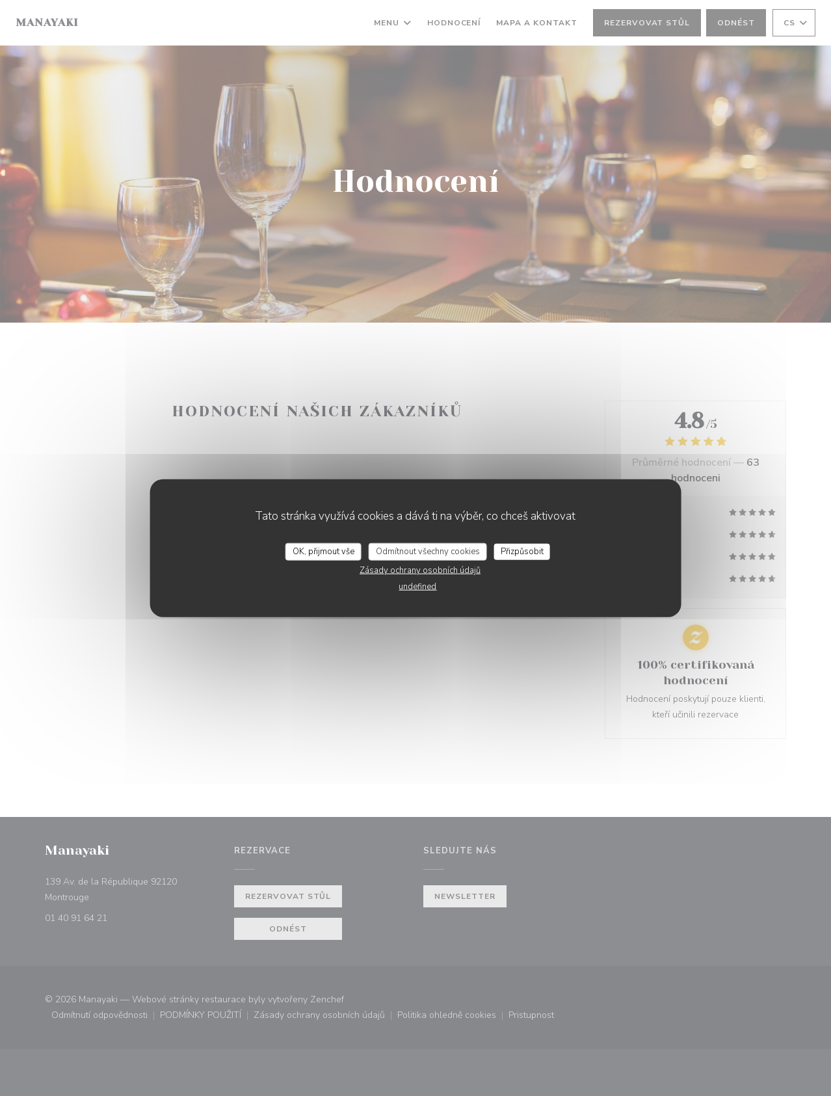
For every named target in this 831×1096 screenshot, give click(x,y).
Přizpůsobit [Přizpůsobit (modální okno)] (522, 551)
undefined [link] (417, 587)
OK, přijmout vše (323, 551)
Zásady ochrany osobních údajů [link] (420, 570)
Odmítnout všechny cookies (428, 551)
